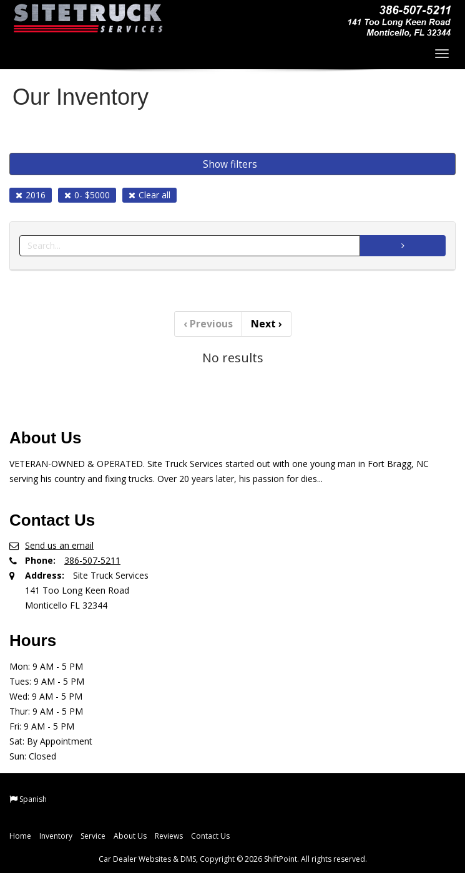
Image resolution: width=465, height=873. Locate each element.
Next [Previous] (266, 323)
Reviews (169, 836)
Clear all (149, 195)
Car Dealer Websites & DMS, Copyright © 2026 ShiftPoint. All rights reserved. (233, 859)
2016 (31, 195)
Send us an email (59, 545)
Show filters (230, 164)
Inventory (55, 836)
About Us (130, 836)
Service (93, 836)
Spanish (33, 799)
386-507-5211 (92, 560)
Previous (208, 323)
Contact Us (210, 836)
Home (20, 836)
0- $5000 (87, 195)
